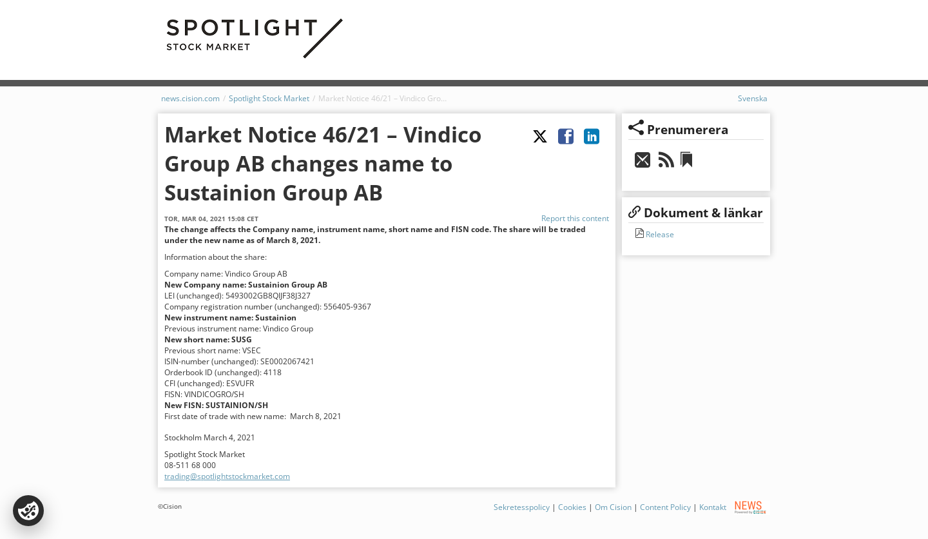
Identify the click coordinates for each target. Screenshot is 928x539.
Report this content (575, 218)
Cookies (572, 507)
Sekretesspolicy (522, 507)
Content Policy (665, 507)
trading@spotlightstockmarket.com (227, 476)
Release (659, 234)
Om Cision (613, 507)
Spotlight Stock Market (269, 98)
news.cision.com (190, 98)
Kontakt (712, 507)
